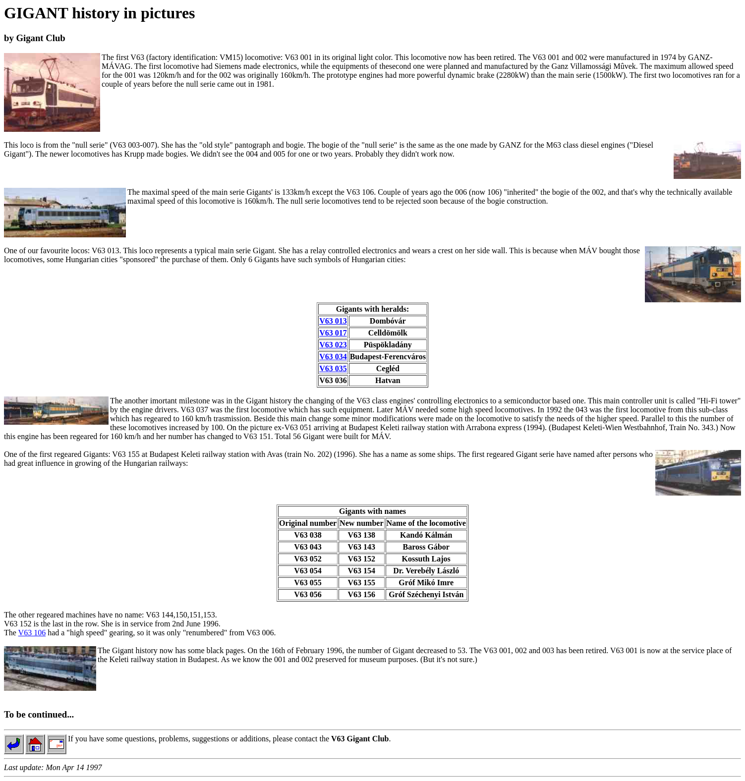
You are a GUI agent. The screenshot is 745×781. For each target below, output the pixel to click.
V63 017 (333, 333)
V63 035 (333, 368)
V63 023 (333, 344)
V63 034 (333, 356)
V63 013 (333, 321)
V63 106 (32, 632)
